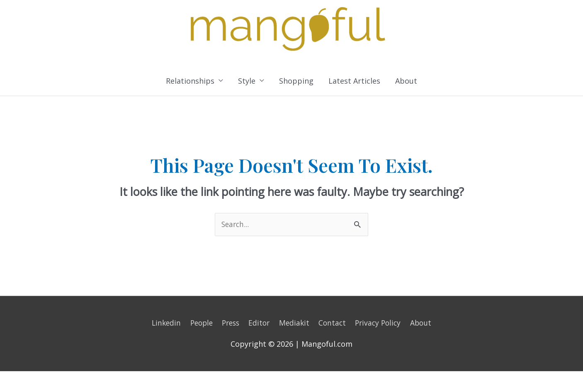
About (406, 81)
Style (246, 81)
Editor (259, 324)
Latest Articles (354, 81)
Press (229, 324)
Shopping (296, 81)
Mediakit (295, 324)
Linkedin (161, 324)
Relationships (190, 81)
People (197, 324)
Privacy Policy (382, 324)
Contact (335, 324)
